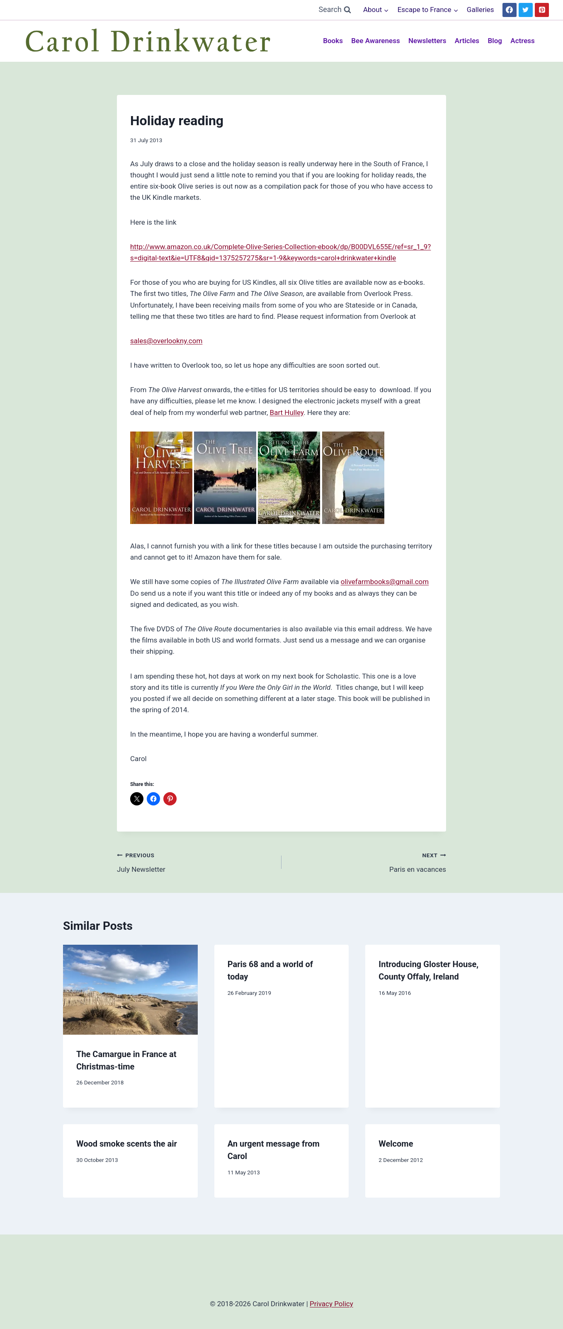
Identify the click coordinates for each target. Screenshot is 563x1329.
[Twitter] (526, 10)
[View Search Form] (335, 9)
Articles (467, 40)
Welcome (396, 1144)
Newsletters (427, 40)
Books (333, 40)
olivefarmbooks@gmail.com (385, 581)
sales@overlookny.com (166, 341)
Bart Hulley (287, 412)
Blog (495, 40)
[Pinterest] (542, 10)
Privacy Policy (331, 1304)
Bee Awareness (375, 40)
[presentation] (130, 989)
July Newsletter (195, 861)
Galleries (480, 9)
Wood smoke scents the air (126, 1144)
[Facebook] (509, 10)
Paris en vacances (367, 861)
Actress (522, 40)
